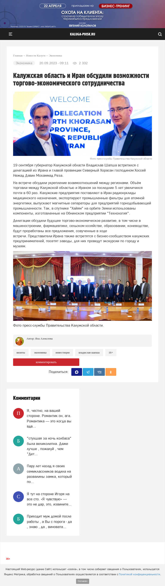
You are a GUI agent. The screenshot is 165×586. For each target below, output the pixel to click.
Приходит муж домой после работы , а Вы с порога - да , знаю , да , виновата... (49, 521)
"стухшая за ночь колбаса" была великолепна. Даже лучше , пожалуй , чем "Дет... (49, 446)
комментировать (46, 362)
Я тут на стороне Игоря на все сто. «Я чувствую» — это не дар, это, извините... (49, 499)
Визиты (21, 352)
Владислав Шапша (89, 352)
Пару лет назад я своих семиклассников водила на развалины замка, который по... (49, 474)
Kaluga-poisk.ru (82, 34)
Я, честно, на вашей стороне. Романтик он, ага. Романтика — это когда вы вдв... (49, 418)
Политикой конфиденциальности (139, 574)
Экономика (40, 352)
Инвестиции (63, 352)
